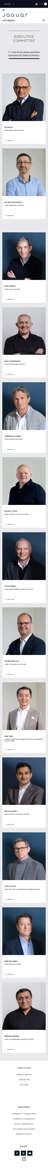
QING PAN (8, 736)
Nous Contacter (24, 1124)
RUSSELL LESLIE (10, 511)
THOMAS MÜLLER (11, 661)
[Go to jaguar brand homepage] (24, 15)
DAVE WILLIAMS (10, 961)
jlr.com (24, 1085)
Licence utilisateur (24, 1119)
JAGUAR (9, 4)
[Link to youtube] (29, 1153)
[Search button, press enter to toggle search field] (44, 20)
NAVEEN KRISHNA (11, 1036)
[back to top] (24, 1159)
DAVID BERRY (10, 286)
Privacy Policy (24, 1134)
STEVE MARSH (10, 586)
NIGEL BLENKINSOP (12, 361)
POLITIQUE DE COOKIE (24, 1129)
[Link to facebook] (17, 1153)
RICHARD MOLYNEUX (13, 202)
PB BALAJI (8, 127)
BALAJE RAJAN (10, 811)
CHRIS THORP (10, 886)
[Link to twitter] (23, 1153)
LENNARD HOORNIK (12, 436)
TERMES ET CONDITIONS (24, 1114)
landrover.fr (24, 1075)
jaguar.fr (24, 1080)
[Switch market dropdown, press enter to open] (36, 4)
